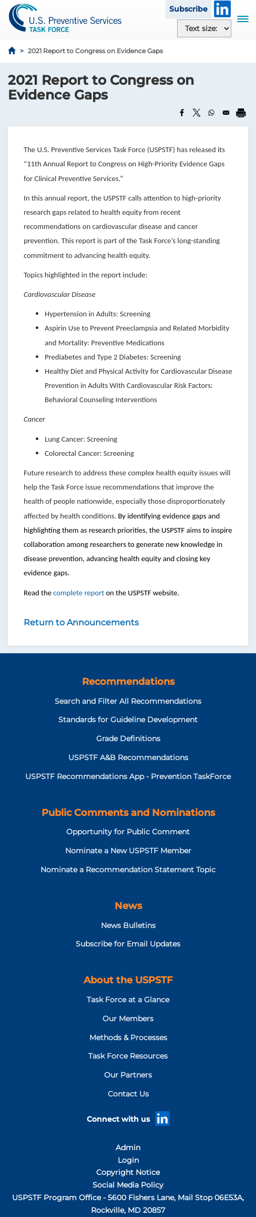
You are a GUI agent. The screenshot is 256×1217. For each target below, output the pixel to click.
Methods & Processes (128, 1037)
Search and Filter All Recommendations (128, 701)
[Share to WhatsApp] (211, 112)
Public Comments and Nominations (128, 813)
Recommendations (128, 681)
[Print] (240, 112)
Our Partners (128, 1075)
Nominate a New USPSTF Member (128, 850)
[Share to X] (196, 112)
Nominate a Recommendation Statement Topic (128, 869)
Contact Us (128, 1094)
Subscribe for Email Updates (128, 944)
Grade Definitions (128, 738)
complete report (79, 592)
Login (128, 1160)
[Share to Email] (226, 112)
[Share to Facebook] (182, 112)
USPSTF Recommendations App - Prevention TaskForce (128, 776)
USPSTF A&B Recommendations (128, 757)
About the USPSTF (128, 980)
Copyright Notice (128, 1172)
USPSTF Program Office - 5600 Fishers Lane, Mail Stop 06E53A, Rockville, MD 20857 (128, 1204)
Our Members (128, 1018)
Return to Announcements (81, 622)
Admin (128, 1147)
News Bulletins (128, 925)
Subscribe (188, 9)
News (128, 906)
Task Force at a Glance (128, 999)
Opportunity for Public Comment (128, 831)
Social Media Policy (128, 1185)
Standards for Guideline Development (128, 719)
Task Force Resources (128, 1056)
